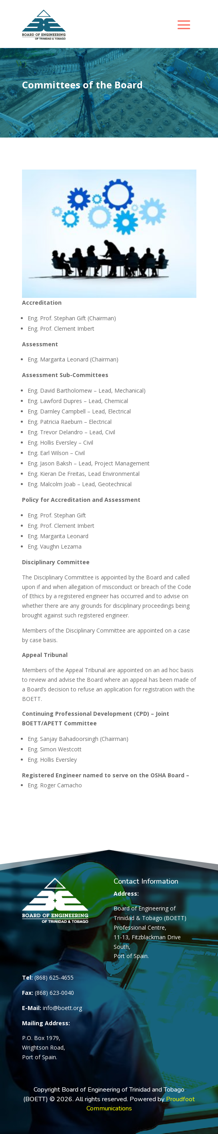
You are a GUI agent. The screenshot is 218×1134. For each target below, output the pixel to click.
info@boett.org (62, 1008)
